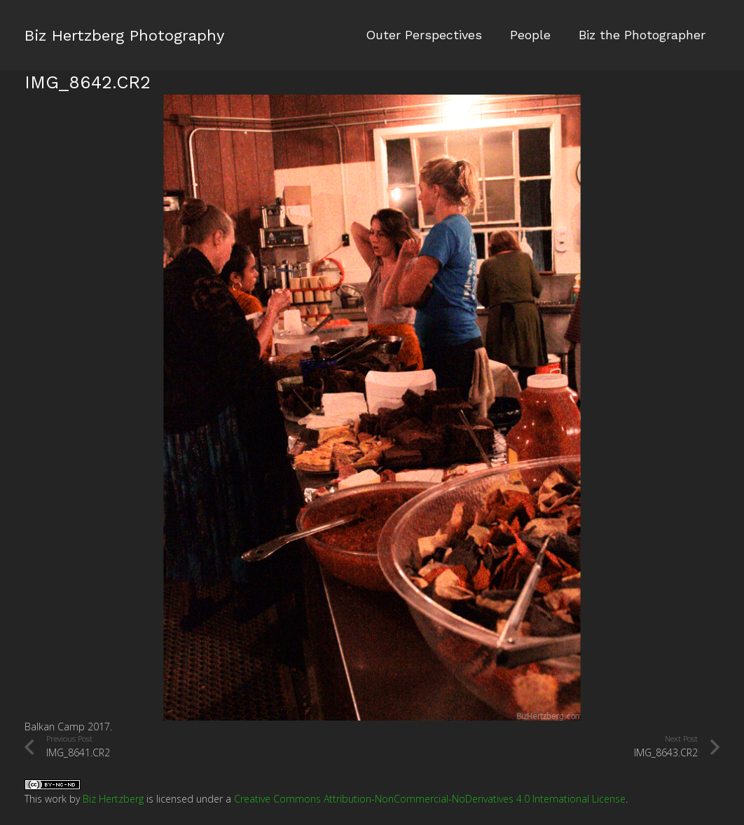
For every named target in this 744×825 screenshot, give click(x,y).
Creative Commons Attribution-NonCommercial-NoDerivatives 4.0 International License (430, 798)
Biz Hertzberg (113, 798)
